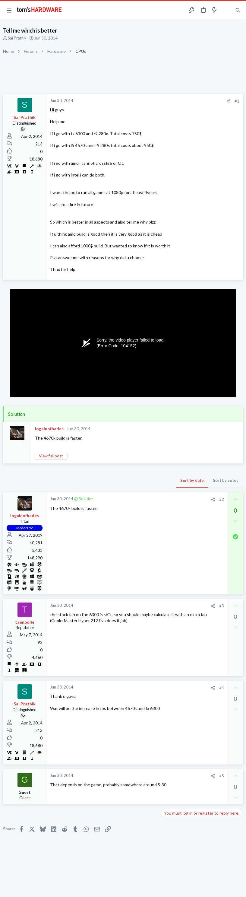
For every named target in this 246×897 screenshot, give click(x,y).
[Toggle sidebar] (226, 10)
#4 (221, 687)
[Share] (228, 101)
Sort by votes (225, 480)
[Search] (238, 10)
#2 (221, 499)
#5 (221, 775)
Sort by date (192, 480)
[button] (9, 10)
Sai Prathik (17, 38)
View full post (51, 455)
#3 (221, 605)
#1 (237, 101)
